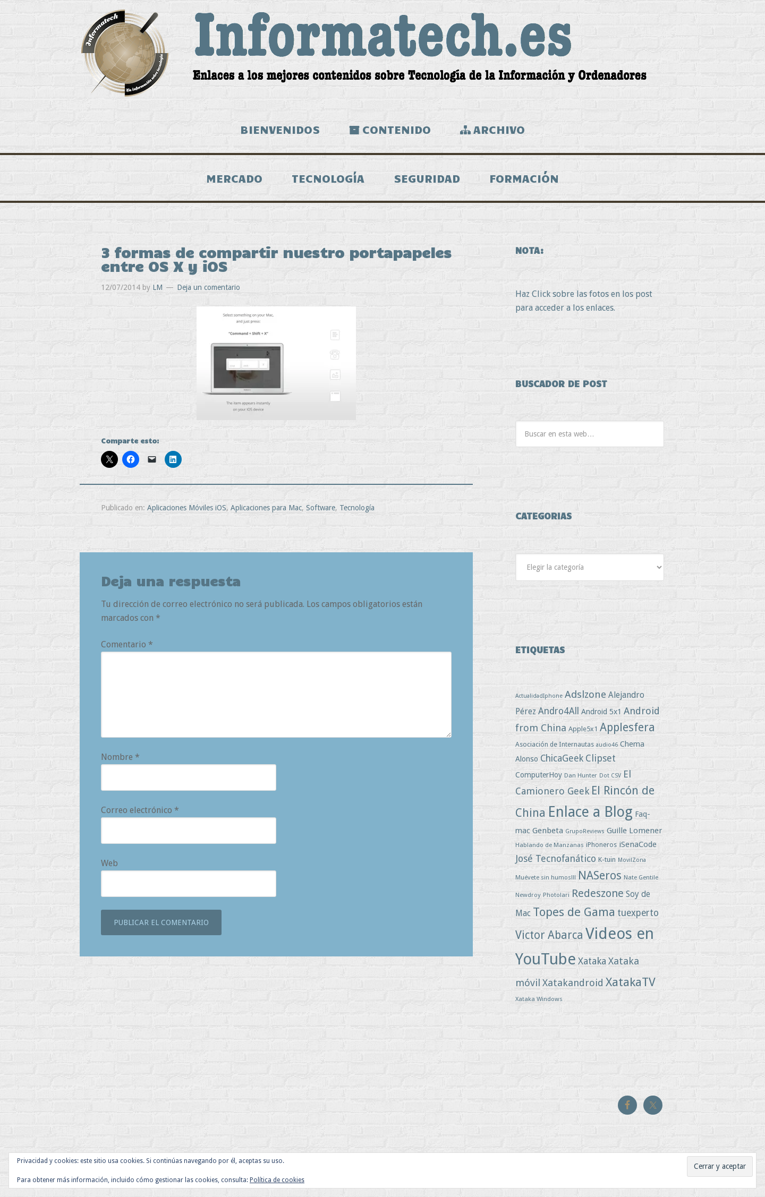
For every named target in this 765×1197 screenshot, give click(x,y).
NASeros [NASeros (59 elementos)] (600, 875)
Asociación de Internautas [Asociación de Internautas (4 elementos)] (554, 744)
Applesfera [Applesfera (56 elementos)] (627, 727)
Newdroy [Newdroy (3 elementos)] (528, 895)
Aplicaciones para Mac (266, 507)
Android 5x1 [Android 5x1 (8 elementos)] (601, 711)
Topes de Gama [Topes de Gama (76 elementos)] (574, 912)
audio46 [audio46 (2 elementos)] (607, 744)
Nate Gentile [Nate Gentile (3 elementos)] (641, 877)
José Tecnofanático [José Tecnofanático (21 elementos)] (555, 858)
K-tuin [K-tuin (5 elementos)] (607, 859)
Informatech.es (382, 53)
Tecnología (357, 507)
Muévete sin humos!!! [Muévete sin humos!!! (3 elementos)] (545, 877)
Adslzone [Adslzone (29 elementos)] (585, 694)
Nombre (120, 757)
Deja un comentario (208, 287)
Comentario (127, 644)
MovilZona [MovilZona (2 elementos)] (632, 860)
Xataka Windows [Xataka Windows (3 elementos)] (539, 999)
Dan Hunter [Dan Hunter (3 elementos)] (580, 775)
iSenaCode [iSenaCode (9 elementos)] (638, 844)
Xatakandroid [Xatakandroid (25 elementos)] (573, 982)
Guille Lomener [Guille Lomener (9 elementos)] (634, 830)
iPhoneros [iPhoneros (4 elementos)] (601, 845)
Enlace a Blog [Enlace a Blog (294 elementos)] (590, 811)
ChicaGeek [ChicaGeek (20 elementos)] (561, 758)
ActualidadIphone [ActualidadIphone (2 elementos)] (539, 695)
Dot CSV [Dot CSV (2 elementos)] (610, 775)
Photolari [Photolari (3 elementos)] (556, 895)
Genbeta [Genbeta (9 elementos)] (547, 830)
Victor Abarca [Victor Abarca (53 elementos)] (549, 935)
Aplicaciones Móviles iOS (186, 507)
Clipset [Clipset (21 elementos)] (600, 758)
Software (320, 507)
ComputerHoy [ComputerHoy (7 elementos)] (538, 775)
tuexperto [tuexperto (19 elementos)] (638, 913)
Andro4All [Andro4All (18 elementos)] (558, 711)
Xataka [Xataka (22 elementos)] (592, 961)
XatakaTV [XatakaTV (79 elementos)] (631, 982)
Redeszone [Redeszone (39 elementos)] (598, 893)
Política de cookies (277, 1180)
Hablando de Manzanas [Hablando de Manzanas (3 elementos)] (549, 845)
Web (109, 863)
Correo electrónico (140, 810)
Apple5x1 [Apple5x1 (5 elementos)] (583, 729)
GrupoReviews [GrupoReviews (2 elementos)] (585, 831)
